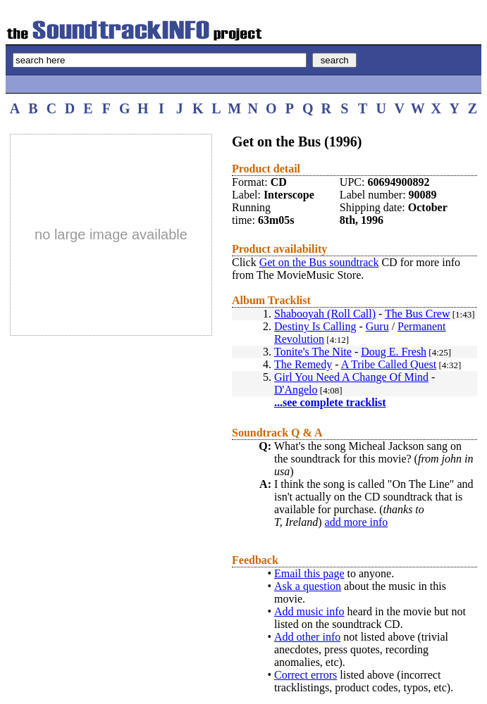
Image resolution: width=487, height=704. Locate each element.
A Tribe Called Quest (389, 364)
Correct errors (305, 675)
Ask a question (307, 586)
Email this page (309, 573)
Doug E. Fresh (393, 352)
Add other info (307, 637)
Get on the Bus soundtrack (319, 262)
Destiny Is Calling (315, 326)
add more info (356, 522)
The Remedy (303, 364)
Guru (377, 326)
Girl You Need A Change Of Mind (351, 377)
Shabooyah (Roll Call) (325, 314)
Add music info (309, 611)
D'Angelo (296, 390)
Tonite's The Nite (313, 352)
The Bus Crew (417, 314)
